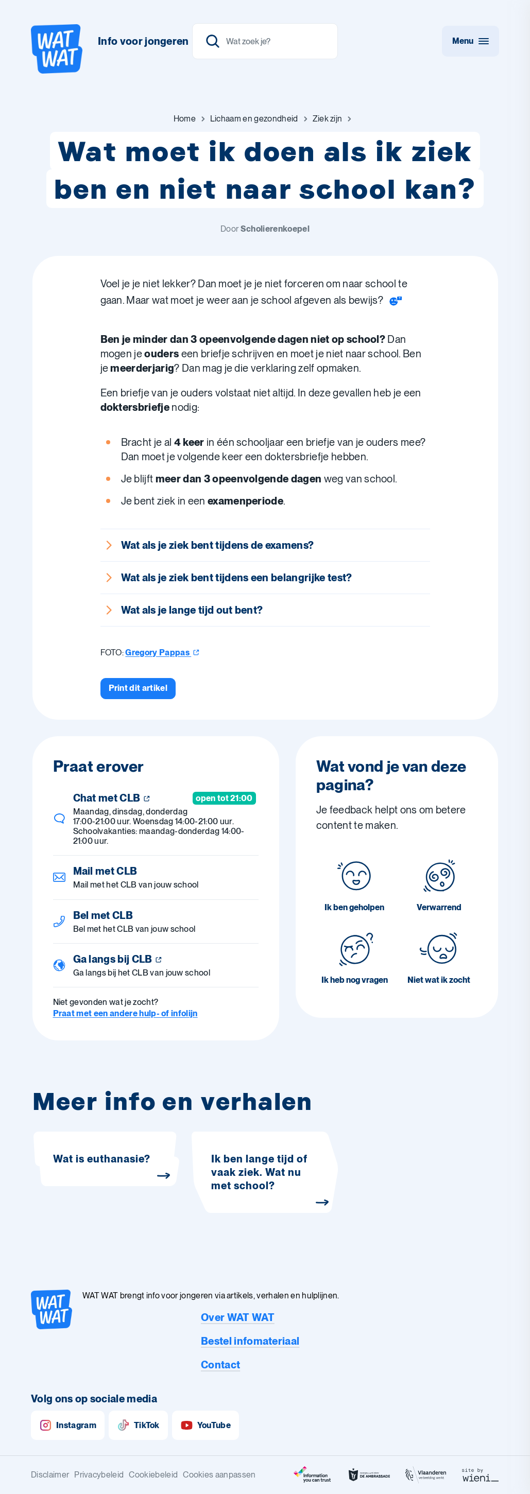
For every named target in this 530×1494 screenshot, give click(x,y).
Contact (220, 1365)
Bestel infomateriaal (250, 1341)
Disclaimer (50, 1475)
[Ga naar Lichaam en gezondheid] (254, 119)
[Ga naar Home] (185, 119)
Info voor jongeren (143, 41)
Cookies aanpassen (219, 1475)
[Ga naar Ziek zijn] (328, 119)
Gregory (162, 652)
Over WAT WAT (238, 1317)
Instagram (67, 1425)
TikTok (138, 1425)
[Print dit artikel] (138, 688)
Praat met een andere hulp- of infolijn (125, 1013)
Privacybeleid (99, 1475)
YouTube (205, 1425)
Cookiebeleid (153, 1475)
